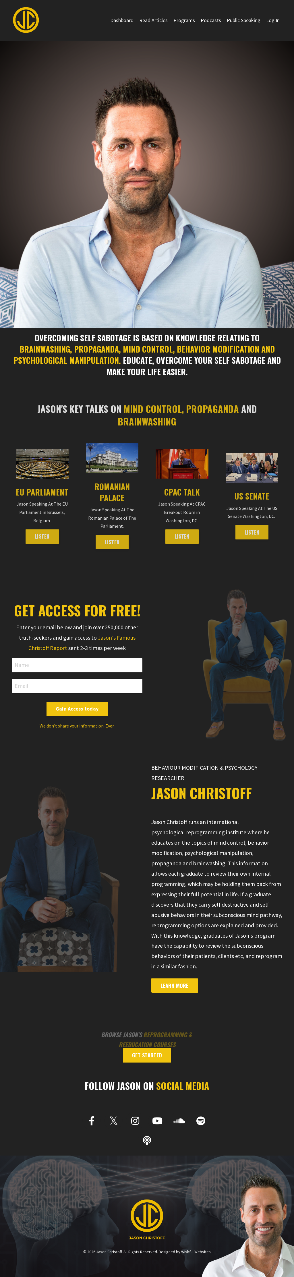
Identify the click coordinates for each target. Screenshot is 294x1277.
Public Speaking (243, 20)
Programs (184, 20)
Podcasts (211, 20)
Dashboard (122, 20)
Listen (252, 532)
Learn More (174, 986)
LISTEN (42, 536)
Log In (273, 20)
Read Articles (153, 20)
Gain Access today (77, 709)
